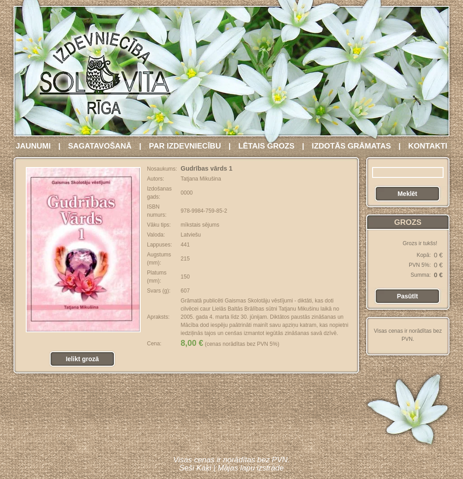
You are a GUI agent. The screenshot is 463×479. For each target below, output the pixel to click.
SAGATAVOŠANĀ (100, 146)
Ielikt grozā (82, 359)
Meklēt (407, 193)
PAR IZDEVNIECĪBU (185, 146)
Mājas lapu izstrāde (250, 468)
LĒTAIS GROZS (266, 146)
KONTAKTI (428, 146)
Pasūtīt (407, 296)
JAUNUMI (33, 146)
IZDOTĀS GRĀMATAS (351, 146)
